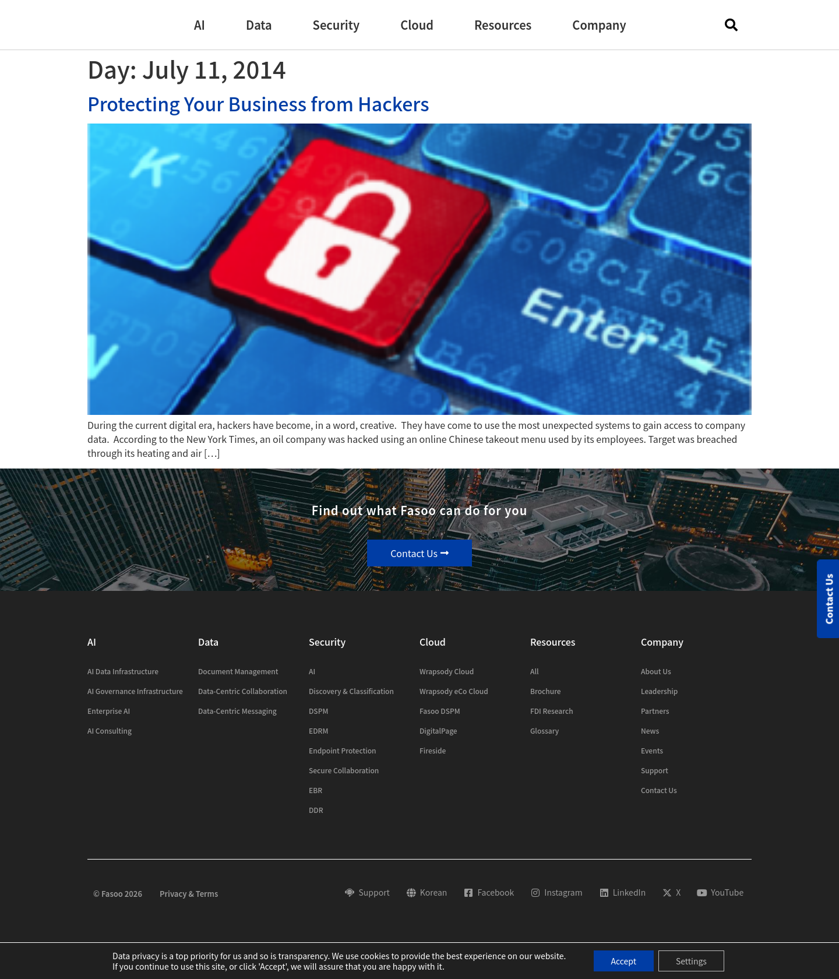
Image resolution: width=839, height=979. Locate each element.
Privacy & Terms (189, 893)
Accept (623, 961)
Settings (691, 961)
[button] (199, 25)
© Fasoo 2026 (117, 893)
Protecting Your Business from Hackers (258, 103)
